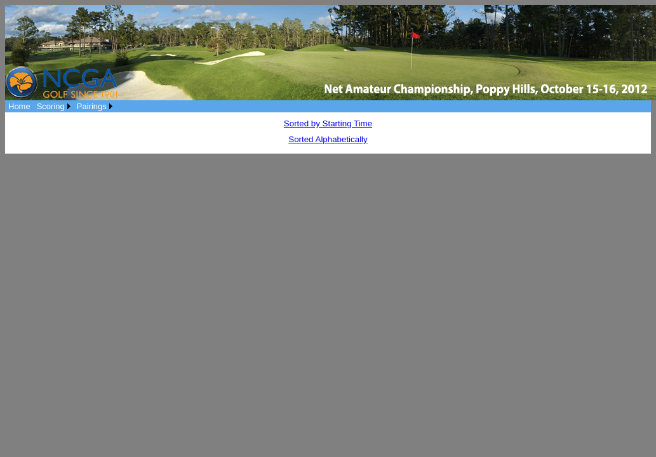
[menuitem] (19, 106)
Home (19, 106)
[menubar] (60, 106)
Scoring (51, 106)
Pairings (92, 106)
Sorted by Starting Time (328, 123)
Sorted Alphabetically (327, 139)
